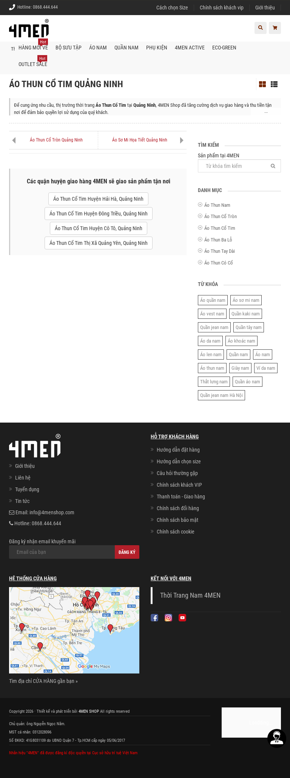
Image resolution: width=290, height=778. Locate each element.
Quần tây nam (249, 327)
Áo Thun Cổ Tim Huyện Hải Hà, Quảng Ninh (98, 199)
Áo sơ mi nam (246, 300)
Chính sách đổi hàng (178, 508)
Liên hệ (23, 478)
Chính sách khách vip (222, 8)
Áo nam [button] (98, 48)
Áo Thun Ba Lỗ (218, 239)
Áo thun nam (212, 368)
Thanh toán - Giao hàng (181, 497)
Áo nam (262, 354)
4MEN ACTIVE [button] (190, 48)
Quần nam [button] (126, 48)
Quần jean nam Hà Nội (221, 395)
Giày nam (240, 368)
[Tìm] (273, 165)
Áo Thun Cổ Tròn (220, 216)
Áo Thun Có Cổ (218, 263)
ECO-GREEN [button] (224, 48)
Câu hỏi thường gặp (177, 473)
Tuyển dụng (27, 489)
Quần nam (238, 354)
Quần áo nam (247, 381)
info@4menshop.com (51, 512)
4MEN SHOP (89, 711)
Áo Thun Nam (217, 205)
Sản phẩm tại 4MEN (239, 162)
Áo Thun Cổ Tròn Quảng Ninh (56, 140)
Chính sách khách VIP (179, 485)
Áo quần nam (212, 300)
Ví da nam (265, 368)
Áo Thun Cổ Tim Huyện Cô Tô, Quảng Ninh (98, 228)
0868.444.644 (45, 7)
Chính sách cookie (175, 532)
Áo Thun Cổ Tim (219, 228)
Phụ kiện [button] (156, 48)
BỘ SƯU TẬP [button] (69, 48)
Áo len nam (211, 354)
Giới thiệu (265, 8)
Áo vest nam (212, 314)
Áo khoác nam (241, 341)
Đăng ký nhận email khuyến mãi (74, 548)
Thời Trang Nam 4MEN (190, 595)
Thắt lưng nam (214, 381)
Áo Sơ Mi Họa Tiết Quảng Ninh (139, 140)
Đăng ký (127, 552)
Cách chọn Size (172, 8)
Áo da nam (210, 341)
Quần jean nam (214, 327)
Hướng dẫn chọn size (179, 461)
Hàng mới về (33, 45)
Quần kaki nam (245, 314)
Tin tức (22, 501)
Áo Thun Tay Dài (219, 251)
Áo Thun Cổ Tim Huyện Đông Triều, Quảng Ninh (98, 214)
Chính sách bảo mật (177, 520)
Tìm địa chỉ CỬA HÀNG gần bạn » (43, 681)
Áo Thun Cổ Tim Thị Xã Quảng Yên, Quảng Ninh (98, 243)
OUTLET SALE (33, 61)
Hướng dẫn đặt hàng (178, 450)
